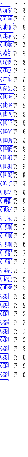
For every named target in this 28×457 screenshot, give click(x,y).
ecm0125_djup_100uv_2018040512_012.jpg (5, 7)
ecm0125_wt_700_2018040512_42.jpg (4, 412)
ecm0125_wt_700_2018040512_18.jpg (4, 407)
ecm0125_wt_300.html (3, 349)
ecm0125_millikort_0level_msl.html (4, 107)
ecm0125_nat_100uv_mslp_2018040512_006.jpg (6, 229)
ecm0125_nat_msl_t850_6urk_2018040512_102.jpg (6, 306)
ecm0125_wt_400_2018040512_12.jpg (4, 370)
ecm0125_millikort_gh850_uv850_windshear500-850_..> (7, 126)
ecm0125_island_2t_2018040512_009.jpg (5, 91)
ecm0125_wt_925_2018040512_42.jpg (4, 448)
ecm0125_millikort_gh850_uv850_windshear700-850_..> (7, 130)
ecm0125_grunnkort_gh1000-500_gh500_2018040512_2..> (7, 49)
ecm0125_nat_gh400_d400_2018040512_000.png (6, 247)
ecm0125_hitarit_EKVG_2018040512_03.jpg (5, 66)
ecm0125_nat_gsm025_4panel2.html (4, 254)
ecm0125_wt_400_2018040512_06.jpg (4, 369)
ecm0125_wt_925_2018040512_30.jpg (4, 445)
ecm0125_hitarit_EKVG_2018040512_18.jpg (5, 69)
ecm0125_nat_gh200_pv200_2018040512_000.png (6, 236)
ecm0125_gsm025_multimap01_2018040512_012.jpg (6, 64)
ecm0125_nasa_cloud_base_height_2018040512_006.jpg (7, 220)
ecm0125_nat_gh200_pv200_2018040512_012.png (6, 237)
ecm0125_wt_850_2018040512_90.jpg (4, 437)
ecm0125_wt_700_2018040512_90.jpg (4, 419)
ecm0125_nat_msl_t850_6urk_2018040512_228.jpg (6, 319)
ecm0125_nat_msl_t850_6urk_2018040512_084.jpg (6, 304)
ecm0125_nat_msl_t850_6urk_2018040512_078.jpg (6, 303)
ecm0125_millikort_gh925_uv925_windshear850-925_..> (7, 133)
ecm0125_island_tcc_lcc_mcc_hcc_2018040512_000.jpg (7, 97)
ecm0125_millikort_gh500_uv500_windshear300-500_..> (7, 114)
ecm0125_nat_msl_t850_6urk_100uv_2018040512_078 (6, 278)
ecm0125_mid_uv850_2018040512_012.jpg (5, 103)
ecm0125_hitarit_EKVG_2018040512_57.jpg (5, 77)
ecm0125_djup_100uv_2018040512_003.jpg (5, 5)
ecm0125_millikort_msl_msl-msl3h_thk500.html (6, 175)
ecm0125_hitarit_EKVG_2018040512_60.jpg (5, 78)
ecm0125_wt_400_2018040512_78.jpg (4, 382)
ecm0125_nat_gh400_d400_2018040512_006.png (6, 248)
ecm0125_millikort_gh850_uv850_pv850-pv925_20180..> (7, 122)
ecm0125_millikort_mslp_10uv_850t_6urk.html (6, 182)
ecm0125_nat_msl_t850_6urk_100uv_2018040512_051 (6, 274)
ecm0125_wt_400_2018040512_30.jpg (4, 374)
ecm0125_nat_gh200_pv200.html (4, 235)
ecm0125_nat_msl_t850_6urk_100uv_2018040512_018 (6, 267)
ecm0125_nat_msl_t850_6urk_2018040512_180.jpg (6, 314)
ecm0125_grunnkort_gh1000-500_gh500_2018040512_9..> (7, 61)
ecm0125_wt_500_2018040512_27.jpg (4, 391)
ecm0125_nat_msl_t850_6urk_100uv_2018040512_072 (6, 277)
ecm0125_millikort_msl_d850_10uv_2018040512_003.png (7, 160)
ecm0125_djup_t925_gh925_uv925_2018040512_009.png (7, 43)
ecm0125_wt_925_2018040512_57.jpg (4, 451)
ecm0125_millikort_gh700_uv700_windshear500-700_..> (7, 118)
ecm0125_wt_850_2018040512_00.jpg (4, 421)
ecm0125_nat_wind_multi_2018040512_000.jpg (6, 347)
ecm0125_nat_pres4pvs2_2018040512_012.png (5, 324)
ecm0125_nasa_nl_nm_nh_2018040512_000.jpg (5, 225)
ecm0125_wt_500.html (3, 385)
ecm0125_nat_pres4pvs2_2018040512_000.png (5, 323)
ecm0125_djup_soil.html (3, 19)
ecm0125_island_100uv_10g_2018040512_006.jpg (6, 83)
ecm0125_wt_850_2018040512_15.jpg (4, 424)
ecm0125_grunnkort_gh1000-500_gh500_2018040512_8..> (7, 60)
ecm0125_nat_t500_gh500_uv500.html (4, 339)
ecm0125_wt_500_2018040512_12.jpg (4, 388)
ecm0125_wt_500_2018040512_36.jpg (4, 393)
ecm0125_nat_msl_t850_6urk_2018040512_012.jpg (6, 296)
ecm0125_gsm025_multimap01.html (4, 62)
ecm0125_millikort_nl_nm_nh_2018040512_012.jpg (6, 211)
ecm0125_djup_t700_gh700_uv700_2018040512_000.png (7, 33)
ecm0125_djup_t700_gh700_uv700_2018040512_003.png (7, 34)
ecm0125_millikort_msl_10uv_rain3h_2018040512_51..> (7, 147)
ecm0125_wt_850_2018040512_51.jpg (4, 432)
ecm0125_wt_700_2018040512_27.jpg (4, 409)
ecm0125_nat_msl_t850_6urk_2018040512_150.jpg (6, 311)
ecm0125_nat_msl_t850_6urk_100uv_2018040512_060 (6, 276)
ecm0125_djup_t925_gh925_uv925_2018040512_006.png (7, 42)
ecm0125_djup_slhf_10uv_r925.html (4, 16)
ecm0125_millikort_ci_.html (3, 112)
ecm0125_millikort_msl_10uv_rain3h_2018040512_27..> (7, 142)
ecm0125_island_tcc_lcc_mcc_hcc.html (5, 96)
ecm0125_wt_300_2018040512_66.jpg (4, 363)
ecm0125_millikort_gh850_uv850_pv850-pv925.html (6, 121)
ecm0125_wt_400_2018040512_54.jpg (4, 379)
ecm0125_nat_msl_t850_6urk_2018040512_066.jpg (6, 302)
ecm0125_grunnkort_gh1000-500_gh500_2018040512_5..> (7, 56)
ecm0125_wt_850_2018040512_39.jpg (4, 429)
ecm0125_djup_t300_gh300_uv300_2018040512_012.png (7, 28)
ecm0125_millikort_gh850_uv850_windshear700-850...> (7, 129)
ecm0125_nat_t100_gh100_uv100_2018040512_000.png (6, 337)
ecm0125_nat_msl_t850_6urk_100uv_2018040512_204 (6, 291)
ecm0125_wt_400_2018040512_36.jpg (4, 375)
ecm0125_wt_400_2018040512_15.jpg (4, 371)
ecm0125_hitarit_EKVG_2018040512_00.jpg (5, 65)
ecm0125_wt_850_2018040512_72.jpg (4, 435)
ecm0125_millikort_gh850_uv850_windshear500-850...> (7, 125)
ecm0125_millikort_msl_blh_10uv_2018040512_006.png (7, 151)
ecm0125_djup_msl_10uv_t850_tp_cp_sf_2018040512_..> (7, 12)
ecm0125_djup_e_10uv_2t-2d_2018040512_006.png (6, 9)
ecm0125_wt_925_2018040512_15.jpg (4, 442)
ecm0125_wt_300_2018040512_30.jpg (4, 356)
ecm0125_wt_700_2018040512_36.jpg (4, 411)
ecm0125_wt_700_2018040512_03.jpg (4, 404)
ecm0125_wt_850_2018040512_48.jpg (4, 431)
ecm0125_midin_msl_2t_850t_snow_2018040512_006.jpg (7, 105)
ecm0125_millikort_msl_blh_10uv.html (5, 150)
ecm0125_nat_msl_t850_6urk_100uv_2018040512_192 (6, 290)
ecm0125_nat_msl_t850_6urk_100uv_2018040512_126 (6, 283)
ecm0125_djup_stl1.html (3, 24)
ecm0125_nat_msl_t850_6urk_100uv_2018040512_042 (6, 272)
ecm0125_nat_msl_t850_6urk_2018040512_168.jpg (6, 313)
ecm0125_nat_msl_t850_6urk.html (4, 263)
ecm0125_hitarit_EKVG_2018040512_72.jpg (5, 79)
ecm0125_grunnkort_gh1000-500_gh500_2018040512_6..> (7, 58)
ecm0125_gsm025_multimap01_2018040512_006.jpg (6, 63)
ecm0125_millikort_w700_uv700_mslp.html (5, 214)
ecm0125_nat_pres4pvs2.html (3, 322)
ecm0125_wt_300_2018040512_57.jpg (4, 362)
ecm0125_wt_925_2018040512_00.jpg (4, 439)
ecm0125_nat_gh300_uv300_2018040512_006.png (6, 243)
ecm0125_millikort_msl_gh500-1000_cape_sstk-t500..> (7, 166)
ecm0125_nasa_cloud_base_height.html (5, 218)
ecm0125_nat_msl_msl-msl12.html (4, 256)
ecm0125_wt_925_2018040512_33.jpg (4, 446)
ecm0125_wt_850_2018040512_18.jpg (4, 425)
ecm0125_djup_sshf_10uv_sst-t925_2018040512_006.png (7, 22)
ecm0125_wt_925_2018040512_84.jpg (4, 454)
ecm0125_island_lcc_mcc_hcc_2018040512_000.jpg (6, 93)
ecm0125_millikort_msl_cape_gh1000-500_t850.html (6, 153)
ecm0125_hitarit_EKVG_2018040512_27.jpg (5, 71)
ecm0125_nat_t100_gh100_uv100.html (4, 336)
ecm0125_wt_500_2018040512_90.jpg (4, 401)
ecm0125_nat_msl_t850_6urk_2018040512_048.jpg (6, 300)
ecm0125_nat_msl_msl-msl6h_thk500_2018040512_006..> (7, 262)
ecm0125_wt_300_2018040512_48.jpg (4, 360)
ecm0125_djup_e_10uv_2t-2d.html (4, 8)
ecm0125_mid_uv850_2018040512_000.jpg (5, 101)
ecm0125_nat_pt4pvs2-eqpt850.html (4, 325)
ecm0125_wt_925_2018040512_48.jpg (4, 449)
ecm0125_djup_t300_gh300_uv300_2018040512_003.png (7, 26)
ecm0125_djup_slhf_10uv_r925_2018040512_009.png (6, 18)
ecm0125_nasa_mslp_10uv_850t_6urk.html (5, 222)
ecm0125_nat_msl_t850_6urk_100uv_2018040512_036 (6, 271)
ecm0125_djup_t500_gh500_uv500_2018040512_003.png (7, 30)
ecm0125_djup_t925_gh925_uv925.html (5, 40)
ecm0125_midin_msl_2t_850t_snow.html (5, 104)
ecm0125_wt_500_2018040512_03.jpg (4, 386)
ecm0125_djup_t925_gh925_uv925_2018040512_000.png (7, 41)
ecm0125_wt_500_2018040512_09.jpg (4, 387)
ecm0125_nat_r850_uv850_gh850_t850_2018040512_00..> (7, 335)
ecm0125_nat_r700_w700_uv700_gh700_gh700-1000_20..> (7, 332)
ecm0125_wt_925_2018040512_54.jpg (4, 450)
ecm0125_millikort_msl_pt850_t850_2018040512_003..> (7, 180)
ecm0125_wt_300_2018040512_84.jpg (4, 365)
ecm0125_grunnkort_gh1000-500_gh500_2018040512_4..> (7, 54)
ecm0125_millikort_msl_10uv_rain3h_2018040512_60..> (7, 149)
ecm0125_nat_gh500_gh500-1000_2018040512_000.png (6, 252)
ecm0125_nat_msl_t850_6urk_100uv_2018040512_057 (6, 275)
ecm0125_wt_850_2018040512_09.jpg (4, 423)
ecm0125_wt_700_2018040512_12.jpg (4, 406)
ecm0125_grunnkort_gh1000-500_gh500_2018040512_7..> (7, 59)
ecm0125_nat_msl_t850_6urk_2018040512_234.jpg (6, 320)
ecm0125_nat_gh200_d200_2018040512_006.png (6, 234)
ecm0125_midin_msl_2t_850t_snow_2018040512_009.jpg (7, 106)
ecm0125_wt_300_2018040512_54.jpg (4, 361)
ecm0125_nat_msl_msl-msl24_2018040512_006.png (6, 260)
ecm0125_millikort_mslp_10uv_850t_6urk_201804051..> (7, 183)
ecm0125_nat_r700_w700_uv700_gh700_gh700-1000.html (7, 331)
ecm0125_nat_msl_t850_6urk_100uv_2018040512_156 (6, 286)
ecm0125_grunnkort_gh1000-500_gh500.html (5, 44)
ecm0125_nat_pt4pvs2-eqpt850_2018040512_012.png (6, 328)
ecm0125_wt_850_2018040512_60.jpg (4, 434)
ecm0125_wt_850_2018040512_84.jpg (4, 436)
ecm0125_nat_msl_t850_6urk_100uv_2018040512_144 (6, 285)
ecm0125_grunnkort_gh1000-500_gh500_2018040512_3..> (7, 51)
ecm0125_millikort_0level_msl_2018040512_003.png (6, 108)
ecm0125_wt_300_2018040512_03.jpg (4, 350)
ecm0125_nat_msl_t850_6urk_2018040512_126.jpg (6, 308)
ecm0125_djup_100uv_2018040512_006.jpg (5, 6)
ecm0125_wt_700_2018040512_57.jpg (4, 415)
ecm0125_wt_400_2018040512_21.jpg (4, 372)
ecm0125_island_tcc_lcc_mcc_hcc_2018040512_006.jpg (7, 98)
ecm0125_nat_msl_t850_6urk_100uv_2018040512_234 (6, 294)
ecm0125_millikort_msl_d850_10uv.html (5, 159)
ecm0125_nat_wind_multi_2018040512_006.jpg (6, 348)
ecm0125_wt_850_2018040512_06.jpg (4, 422)
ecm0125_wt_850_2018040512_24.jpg (4, 426)
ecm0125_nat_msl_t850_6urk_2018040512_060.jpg (6, 301)
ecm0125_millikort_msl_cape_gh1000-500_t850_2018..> (7, 154)
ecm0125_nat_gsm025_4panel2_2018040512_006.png (6, 255)
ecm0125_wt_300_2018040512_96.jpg (4, 366)
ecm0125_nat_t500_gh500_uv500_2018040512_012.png (6, 341)
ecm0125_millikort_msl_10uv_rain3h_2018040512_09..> (7, 138)
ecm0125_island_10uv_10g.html (4, 85)
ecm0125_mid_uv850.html (3, 100)
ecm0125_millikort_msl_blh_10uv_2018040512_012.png (7, 152)
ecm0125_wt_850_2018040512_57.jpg (4, 433)
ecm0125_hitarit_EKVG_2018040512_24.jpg (5, 70)
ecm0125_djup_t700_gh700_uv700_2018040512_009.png (7, 35)
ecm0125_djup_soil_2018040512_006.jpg (5, 20)
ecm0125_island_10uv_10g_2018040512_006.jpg (6, 87)
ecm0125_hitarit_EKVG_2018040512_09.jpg (5, 67)
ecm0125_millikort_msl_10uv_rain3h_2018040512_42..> (7, 145)
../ (0, 3)
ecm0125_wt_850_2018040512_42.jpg (4, 430)
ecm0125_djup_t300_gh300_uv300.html (5, 25)
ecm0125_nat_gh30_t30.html (3, 244)
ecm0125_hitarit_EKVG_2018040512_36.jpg (5, 73)
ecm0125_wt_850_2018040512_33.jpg (4, 428)
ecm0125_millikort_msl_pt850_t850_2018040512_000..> (7, 179)
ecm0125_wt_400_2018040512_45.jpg (4, 377)
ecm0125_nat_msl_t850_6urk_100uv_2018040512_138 (6, 284)
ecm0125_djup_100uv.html (3, 4)
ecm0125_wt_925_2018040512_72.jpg (4, 453)
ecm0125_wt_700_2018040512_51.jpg (4, 414)
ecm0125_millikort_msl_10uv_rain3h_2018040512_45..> (7, 146)
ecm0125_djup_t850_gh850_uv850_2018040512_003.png (7, 38)
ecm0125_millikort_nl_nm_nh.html (4, 209)
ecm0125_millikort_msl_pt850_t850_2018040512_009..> (7, 181)
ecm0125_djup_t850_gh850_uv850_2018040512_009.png (7, 39)
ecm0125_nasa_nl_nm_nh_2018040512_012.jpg (5, 226)
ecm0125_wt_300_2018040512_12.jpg (4, 352)
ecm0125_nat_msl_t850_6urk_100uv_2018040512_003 (6, 264)
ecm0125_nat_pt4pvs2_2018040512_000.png (5, 329)
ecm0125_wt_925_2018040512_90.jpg (4, 455)
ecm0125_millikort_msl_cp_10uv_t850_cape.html (6, 156)
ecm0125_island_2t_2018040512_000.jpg (5, 89)
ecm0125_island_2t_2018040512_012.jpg (5, 92)
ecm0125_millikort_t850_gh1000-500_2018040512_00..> (7, 212)
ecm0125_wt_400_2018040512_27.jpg (4, 373)
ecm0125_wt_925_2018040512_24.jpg (4, 444)
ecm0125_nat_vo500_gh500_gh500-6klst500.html (6, 344)
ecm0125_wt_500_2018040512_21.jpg (4, 390)
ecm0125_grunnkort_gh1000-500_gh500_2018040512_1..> (7, 47)
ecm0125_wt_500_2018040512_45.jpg (4, 395)
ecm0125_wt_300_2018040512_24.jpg (4, 355)
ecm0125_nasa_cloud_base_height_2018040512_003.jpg (7, 219)
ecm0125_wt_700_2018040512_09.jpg (4, 405)
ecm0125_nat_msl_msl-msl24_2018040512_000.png (6, 259)
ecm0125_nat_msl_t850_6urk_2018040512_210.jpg (6, 317)
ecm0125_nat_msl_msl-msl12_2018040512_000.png (6, 257)
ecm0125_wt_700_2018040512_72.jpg (4, 417)
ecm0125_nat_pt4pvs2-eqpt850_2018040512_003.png (6, 326)
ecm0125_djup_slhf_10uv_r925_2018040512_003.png (6, 17)
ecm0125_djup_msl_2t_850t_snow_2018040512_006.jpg (7, 15)
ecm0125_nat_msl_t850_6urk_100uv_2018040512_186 (6, 289)
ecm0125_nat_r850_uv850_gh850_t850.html (5, 334)
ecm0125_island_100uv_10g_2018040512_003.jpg (6, 82)
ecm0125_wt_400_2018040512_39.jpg (4, 376)
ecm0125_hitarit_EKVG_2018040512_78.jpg (5, 80)
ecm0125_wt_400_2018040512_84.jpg (4, 383)
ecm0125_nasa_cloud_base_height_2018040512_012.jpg (7, 221)
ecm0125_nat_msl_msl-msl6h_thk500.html (5, 261)
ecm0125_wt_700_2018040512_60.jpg (4, 416)
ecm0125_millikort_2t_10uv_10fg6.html (5, 110)
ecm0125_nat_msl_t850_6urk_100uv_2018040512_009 (6, 265)
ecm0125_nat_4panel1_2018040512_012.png (5, 232)
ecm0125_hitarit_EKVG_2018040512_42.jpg (5, 74)
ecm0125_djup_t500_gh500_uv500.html (5, 29)
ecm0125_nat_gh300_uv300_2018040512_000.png (6, 242)
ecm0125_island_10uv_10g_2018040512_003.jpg (6, 86)
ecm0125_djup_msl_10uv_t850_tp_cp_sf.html (5, 11)
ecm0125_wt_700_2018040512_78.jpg (4, 418)
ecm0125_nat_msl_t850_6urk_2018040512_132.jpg (6, 309)
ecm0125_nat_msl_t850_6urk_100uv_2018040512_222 (6, 293)
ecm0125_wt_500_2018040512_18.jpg (4, 389)
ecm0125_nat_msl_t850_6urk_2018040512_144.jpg (6, 310)
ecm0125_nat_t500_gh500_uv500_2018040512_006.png (6, 340)
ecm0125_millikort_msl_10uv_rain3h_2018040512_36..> (7, 144)
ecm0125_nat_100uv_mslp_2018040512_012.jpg (6, 230)
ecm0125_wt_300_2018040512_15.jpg (4, 353)
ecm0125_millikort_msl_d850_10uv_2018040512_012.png (7, 162)
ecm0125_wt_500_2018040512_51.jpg (4, 396)
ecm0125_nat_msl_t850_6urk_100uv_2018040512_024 (6, 268)
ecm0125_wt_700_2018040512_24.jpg (4, 408)
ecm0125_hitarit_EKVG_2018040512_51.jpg (5, 76)
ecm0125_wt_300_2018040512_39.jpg (4, 358)
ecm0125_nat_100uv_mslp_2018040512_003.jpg (6, 228)
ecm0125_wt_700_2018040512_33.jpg (4, 410)
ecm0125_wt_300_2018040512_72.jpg (4, 364)
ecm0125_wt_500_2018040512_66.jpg (4, 399)
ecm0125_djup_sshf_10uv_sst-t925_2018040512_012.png (7, 23)
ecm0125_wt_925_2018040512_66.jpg (4, 452)
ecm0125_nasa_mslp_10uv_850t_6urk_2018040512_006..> (7, 223)
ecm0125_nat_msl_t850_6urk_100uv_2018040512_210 (6, 292)
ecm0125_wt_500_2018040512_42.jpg (4, 394)
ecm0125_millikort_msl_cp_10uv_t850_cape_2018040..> (7, 157)
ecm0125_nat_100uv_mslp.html (4, 227)
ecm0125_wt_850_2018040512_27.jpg (4, 427)
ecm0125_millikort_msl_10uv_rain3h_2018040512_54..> (7, 148)
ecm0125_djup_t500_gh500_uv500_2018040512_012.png (7, 32)
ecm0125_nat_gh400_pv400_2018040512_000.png (6, 250)
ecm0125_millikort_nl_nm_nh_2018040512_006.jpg (6, 210)
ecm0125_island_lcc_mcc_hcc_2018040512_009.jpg (6, 95)
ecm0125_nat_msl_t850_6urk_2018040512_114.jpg (6, 307)
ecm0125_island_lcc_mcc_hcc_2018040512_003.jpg (6, 94)
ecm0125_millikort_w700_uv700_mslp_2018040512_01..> (7, 217)
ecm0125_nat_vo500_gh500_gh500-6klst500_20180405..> (7, 345)
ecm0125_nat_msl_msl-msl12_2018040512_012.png (6, 258)
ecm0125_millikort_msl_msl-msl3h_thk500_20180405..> (7, 176)
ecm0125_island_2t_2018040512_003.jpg (5, 90)
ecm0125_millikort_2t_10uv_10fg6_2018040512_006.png (7, 111)
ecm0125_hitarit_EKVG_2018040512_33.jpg (5, 72)
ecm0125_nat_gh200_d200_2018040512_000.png (6, 233)
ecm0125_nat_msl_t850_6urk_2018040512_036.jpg (6, 299)
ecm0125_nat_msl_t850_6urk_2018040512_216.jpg (6, 318)
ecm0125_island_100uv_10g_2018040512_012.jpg (6, 84)
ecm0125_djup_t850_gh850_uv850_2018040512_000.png (7, 37)
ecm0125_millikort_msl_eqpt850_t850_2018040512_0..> (7, 163)
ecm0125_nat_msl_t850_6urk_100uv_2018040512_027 (6, 269)
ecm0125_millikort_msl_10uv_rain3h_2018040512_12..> (7, 139)
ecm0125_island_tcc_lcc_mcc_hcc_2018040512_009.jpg (7, 99)
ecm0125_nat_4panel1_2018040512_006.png (5, 231)
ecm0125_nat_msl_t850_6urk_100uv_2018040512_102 (6, 280)
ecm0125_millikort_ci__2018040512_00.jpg (5, 113)
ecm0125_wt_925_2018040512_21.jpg (4, 443)
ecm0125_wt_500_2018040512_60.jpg (4, 398)
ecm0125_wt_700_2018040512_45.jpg (4, 413)
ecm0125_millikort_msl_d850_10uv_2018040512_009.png (7, 161)
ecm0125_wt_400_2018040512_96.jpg (4, 384)
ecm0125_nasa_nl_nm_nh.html (3, 224)
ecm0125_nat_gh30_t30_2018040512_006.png (5, 245)
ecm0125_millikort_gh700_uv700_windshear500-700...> (7, 117)
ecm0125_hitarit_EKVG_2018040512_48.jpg (5, 75)
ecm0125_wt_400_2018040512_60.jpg (4, 380)
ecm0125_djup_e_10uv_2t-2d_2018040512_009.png (6, 10)
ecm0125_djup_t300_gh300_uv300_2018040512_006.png (7, 27)
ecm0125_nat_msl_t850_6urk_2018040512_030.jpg (6, 298)
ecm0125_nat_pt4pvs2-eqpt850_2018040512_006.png (6, 327)
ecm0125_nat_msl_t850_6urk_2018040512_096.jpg (6, 305)
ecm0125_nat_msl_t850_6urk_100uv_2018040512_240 (6, 295)
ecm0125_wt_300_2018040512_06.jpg (4, 351)
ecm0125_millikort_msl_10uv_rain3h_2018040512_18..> (7, 140)
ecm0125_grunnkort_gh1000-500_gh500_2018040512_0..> (7, 45)
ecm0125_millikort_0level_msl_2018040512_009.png (6, 109)
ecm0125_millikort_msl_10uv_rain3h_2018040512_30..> (7, 143)
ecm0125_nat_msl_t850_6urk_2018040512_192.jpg (6, 315)
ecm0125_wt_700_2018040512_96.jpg (4, 420)
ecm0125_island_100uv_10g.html (4, 81)
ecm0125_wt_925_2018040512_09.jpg (4, 441)
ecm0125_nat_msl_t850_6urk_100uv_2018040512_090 (6, 279)
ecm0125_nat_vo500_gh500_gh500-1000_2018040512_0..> (7, 342)
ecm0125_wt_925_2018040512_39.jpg (4, 447)
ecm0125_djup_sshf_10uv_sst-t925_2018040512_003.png (7, 21)
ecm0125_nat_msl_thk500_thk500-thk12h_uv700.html (6, 321)
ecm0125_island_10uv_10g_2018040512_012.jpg (6, 88)
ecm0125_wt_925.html (3, 438)
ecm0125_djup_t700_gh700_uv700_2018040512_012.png (7, 36)
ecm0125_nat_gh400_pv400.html (4, 249)
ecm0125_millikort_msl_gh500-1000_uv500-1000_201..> (7, 170)
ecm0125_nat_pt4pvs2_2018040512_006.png (5, 330)
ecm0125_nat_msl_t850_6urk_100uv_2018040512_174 (6, 288)
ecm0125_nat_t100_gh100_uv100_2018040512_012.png (6, 338)
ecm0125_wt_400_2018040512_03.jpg (4, 368)
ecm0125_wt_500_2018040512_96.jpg (4, 402)
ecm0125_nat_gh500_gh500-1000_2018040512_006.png (6, 253)
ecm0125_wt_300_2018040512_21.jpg (4, 354)
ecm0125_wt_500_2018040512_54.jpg (4, 397)
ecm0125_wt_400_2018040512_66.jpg (4, 381)
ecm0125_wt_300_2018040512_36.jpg (4, 357)
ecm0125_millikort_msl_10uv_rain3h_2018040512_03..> (7, 137)
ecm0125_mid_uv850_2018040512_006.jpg (5, 102)
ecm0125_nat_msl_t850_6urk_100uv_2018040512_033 (6, 270)
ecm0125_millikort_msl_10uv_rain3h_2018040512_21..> (7, 141)
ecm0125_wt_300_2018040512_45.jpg (4, 359)
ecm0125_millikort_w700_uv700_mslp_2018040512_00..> (7, 215)
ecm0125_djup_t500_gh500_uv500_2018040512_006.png (7, 31)
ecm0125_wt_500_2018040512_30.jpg (4, 392)
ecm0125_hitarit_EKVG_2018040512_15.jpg (5, 68)
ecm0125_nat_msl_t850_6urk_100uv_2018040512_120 (6, 282)
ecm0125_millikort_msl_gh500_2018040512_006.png (6, 174)
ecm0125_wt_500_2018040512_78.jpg (4, 400)
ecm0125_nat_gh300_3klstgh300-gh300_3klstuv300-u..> (7, 238)
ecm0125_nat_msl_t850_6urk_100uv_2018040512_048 (6, 273)
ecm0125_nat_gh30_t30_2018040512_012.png (5, 246)
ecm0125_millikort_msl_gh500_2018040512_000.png (6, 173)
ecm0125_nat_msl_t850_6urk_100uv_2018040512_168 (6, 287)
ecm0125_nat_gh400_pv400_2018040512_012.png (6, 251)
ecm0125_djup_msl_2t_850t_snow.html (5, 14)
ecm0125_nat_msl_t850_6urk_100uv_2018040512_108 (6, 281)
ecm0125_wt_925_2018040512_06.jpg (4, 440)
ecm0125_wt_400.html (3, 367)
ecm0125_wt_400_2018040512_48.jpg (4, 378)
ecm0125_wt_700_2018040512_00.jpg (4, 403)
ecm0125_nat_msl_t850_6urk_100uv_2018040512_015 (6, 266)
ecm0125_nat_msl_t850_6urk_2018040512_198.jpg (6, 316)
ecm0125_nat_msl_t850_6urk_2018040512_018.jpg (6, 297)
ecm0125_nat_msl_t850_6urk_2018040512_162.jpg (6, 312)
